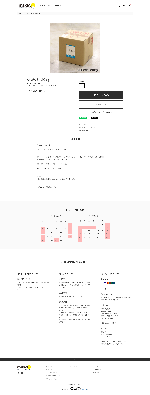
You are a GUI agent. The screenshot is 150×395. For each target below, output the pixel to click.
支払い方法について (51, 372)
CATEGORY (43, 6)
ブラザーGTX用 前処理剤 (32, 13)
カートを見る (97, 369)
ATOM (76, 366)
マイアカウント (97, 366)
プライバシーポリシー (52, 379)
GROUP (56, 6)
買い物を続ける (83, 130)
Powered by (75, 388)
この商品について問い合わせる (101, 112)
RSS (71, 366)
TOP (20, 13)
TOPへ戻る (75, 359)
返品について (83, 124)
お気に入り (101, 105)
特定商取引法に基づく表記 (87, 127)
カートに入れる (101, 95)
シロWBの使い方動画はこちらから (47, 187)
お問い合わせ (97, 372)
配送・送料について (51, 366)
